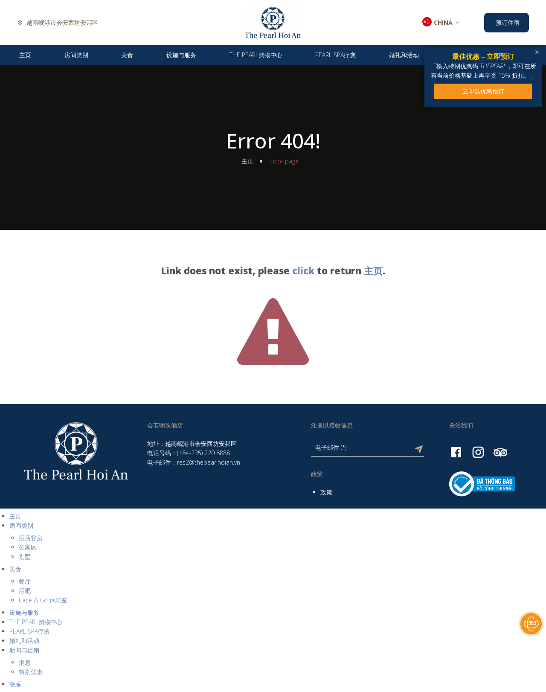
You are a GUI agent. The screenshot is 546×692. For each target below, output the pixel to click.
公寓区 (28, 547)
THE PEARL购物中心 (35, 622)
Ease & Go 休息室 (43, 600)
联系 (15, 684)
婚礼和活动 (24, 641)
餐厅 (25, 581)
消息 (25, 662)
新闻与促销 (24, 650)
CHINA (443, 22)
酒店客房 (31, 538)
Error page (284, 161)
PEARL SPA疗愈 (29, 631)
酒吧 (25, 591)
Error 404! (273, 140)
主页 (247, 161)
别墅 (25, 556)
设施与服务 (24, 612)
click (303, 270)
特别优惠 (31, 672)
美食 (15, 569)
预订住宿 (508, 22)
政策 (326, 492)
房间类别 (21, 525)
